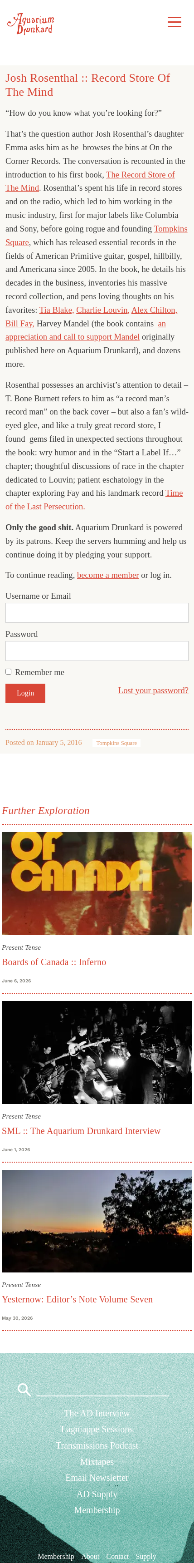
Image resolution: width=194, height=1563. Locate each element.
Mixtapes (97, 1462)
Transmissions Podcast (97, 1445)
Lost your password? (153, 690)
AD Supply (97, 1494)
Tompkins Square (116, 743)
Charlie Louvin (101, 310)
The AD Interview (97, 1413)
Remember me (39, 672)
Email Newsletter (96, 1478)
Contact (117, 1556)
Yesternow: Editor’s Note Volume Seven (77, 1299)
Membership (97, 1510)
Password (21, 634)
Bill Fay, (19, 323)
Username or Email (38, 596)
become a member (108, 575)
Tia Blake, (56, 310)
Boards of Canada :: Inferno (54, 962)
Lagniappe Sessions (97, 1429)
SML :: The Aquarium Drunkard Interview (81, 1131)
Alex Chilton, (154, 310)
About (90, 1556)
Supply (146, 1556)
